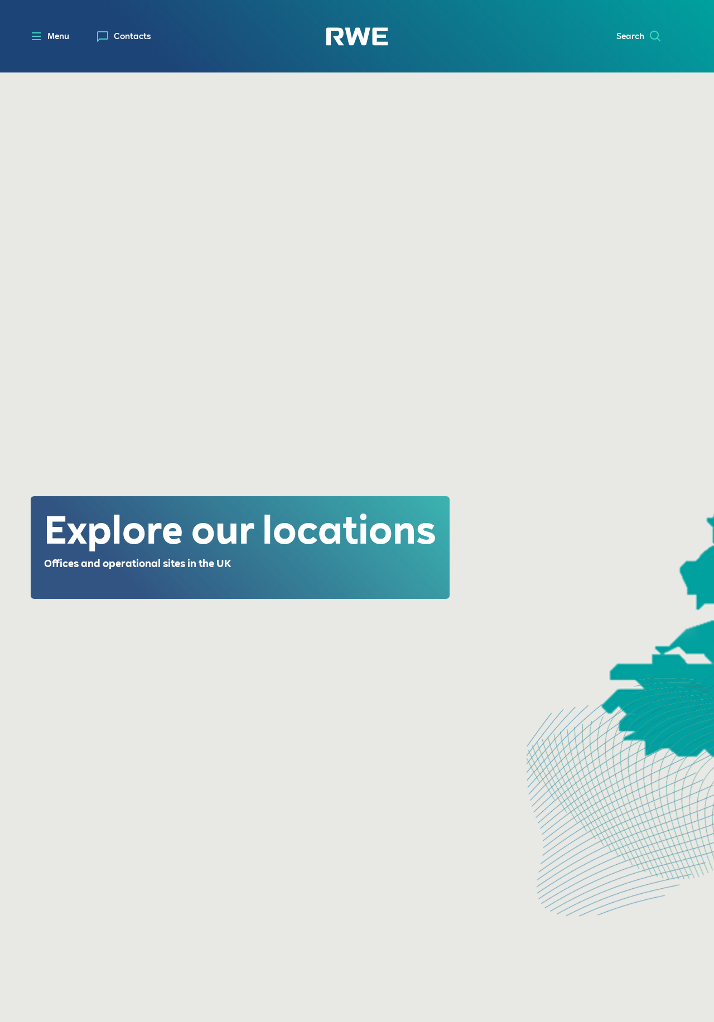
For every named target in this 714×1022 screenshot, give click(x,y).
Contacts (132, 36)
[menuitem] (124, 36)
